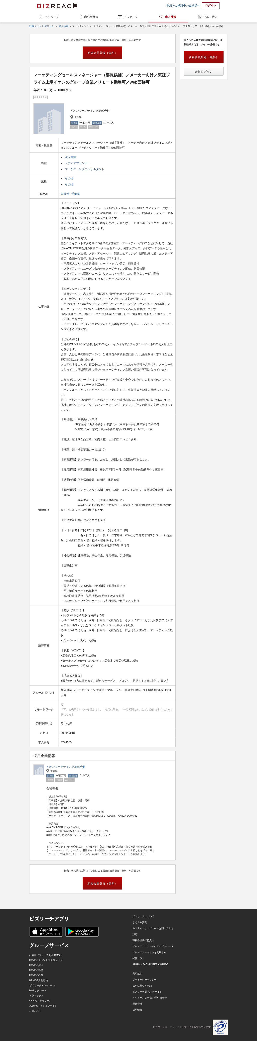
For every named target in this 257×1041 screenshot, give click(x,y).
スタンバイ (35, 1010)
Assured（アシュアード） (43, 1005)
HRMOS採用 (36, 965)
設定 (135, 934)
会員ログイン (204, 71)
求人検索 (170, 16)
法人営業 (70, 157)
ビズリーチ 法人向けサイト (147, 991)
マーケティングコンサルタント (84, 169)
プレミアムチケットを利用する (149, 952)
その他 (69, 178)
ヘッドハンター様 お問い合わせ (150, 997)
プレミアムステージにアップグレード (153, 946)
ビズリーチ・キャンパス (42, 985)
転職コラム (139, 958)
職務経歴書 (91, 16)
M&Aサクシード (38, 990)
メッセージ (131, 16)
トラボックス (36, 995)
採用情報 (137, 1009)
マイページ (52, 16)
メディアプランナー (77, 163)
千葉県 (76, 193)
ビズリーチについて (143, 916)
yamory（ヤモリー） (40, 1000)
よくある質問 (140, 922)
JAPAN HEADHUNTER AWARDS (150, 964)
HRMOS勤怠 (36, 970)
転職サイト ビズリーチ (41, 26)
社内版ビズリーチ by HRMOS (45, 955)
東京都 (65, 193)
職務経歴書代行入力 (143, 940)
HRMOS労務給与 (38, 980)
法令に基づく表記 (142, 985)
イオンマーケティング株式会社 (66, 766)
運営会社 (137, 1003)
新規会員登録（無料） (102, 53)
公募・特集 (210, 16)
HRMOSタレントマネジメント (45, 960)
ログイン (210, 5)
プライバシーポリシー (145, 979)
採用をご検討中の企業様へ (183, 5)
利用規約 (137, 973)
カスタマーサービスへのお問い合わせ (153, 928)
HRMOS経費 (36, 975)
